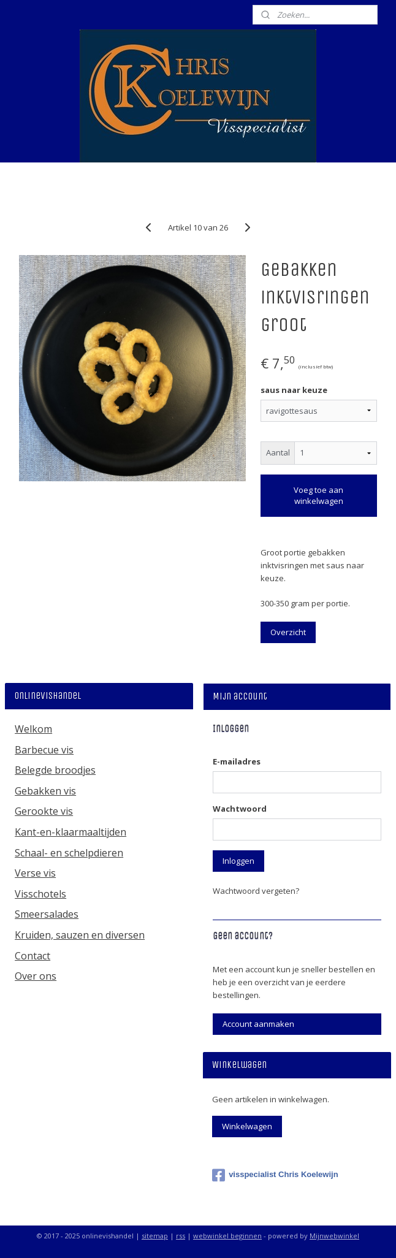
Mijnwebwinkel (334, 1235)
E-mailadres (237, 761)
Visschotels (40, 894)
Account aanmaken (258, 1023)
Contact (32, 956)
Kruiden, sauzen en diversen (80, 935)
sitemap (155, 1235)
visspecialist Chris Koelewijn (275, 1175)
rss (180, 1235)
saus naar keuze (294, 389)
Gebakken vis (45, 791)
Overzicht (288, 632)
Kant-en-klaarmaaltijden (70, 832)
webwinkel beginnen (227, 1235)
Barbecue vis (44, 750)
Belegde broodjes (55, 770)
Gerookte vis (44, 811)
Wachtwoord (240, 808)
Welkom (33, 729)
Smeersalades (46, 914)
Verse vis (35, 873)
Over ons (35, 976)
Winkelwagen (247, 1126)
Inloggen (238, 860)
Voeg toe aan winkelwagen (318, 495)
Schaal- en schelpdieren (69, 853)
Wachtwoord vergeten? (256, 890)
